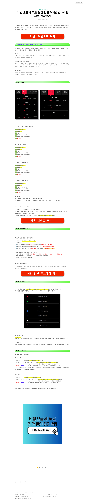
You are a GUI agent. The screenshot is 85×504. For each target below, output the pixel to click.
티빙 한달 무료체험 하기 (42, 273)
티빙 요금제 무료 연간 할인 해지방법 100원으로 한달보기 (42, 14)
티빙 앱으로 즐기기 (42, 220)
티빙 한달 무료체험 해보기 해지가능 (49, 494)
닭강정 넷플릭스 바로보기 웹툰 (48, 496)
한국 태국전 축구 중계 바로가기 (20, 496)
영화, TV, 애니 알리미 (42, 9)
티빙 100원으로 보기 (42, 36)
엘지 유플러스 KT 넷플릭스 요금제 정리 (22, 498)
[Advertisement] (42, 467)
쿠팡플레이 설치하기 (19, 494)
